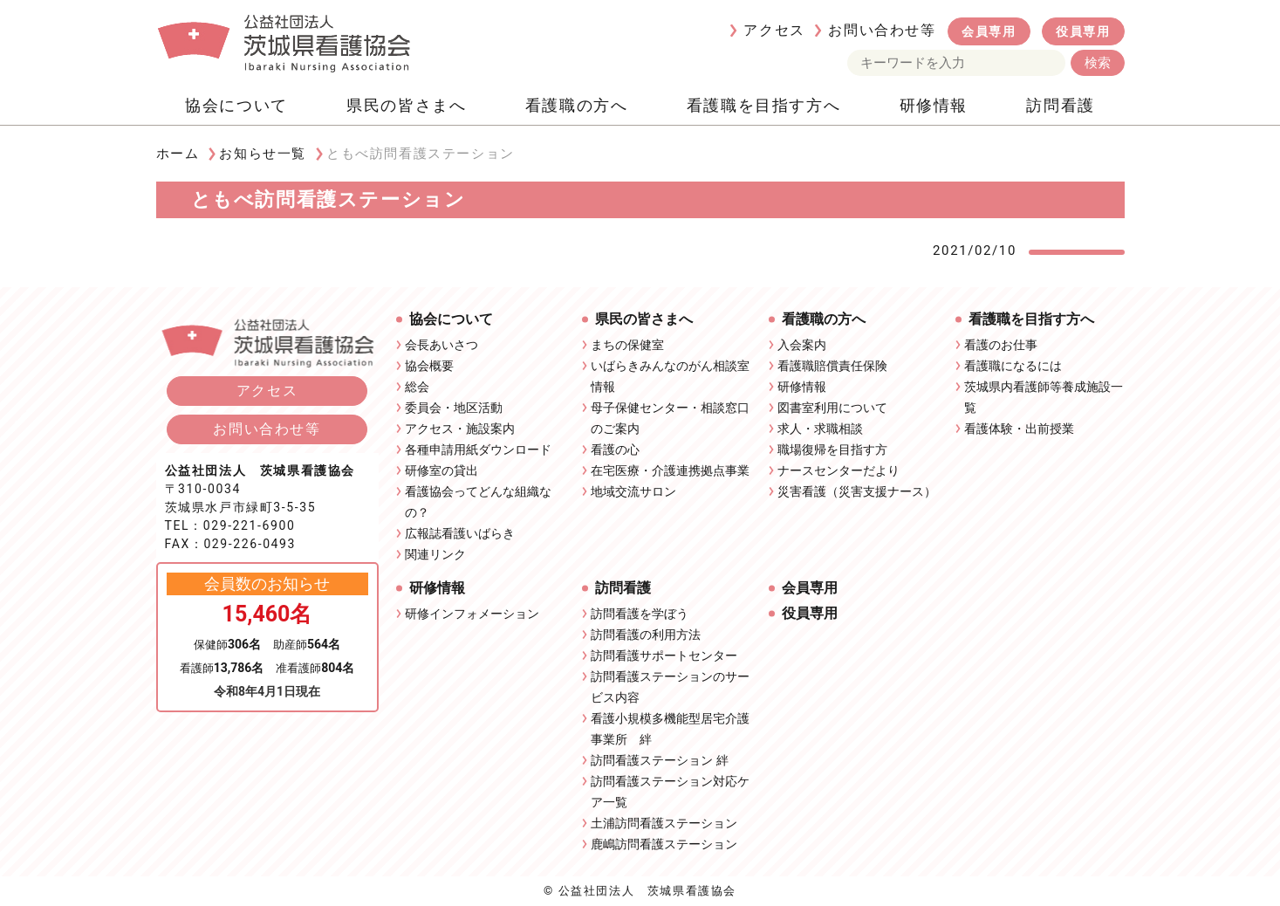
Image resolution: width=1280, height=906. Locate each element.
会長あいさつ (441, 345)
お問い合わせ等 (881, 30)
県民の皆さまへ (406, 105)
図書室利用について (832, 408)
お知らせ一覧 (262, 153)
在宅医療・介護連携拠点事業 (670, 470)
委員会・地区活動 (454, 408)
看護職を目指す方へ (763, 105)
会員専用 (989, 31)
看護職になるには (1013, 366)
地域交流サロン (633, 491)
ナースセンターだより (838, 470)
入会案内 (801, 345)
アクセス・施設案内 (460, 429)
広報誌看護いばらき (460, 533)
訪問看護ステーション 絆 (659, 760)
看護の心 (615, 449)
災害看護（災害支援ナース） (856, 491)
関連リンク (435, 554)
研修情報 (934, 105)
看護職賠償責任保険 (832, 366)
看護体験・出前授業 (1019, 429)
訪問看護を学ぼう (639, 614)
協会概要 (429, 366)
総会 (417, 387)
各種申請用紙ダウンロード (478, 449)
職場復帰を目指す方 (832, 449)
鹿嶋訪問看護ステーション (664, 844)
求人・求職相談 (820, 429)
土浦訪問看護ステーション (664, 823)
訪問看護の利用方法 (646, 635)
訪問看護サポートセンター (664, 655)
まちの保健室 (627, 345)
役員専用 (1083, 31)
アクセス (773, 30)
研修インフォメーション (472, 614)
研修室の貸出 (441, 470)
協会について (236, 105)
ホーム (178, 153)
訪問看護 (1060, 105)
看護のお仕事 (1000, 345)
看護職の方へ (576, 105)
